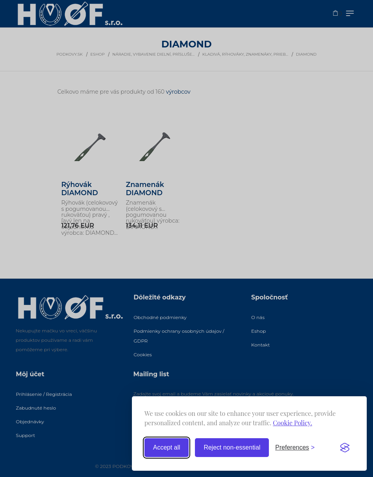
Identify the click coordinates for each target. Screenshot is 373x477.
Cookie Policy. (292, 423)
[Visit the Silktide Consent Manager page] (344, 447)
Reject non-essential (232, 447)
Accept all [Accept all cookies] (166, 447)
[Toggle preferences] (295, 447)
